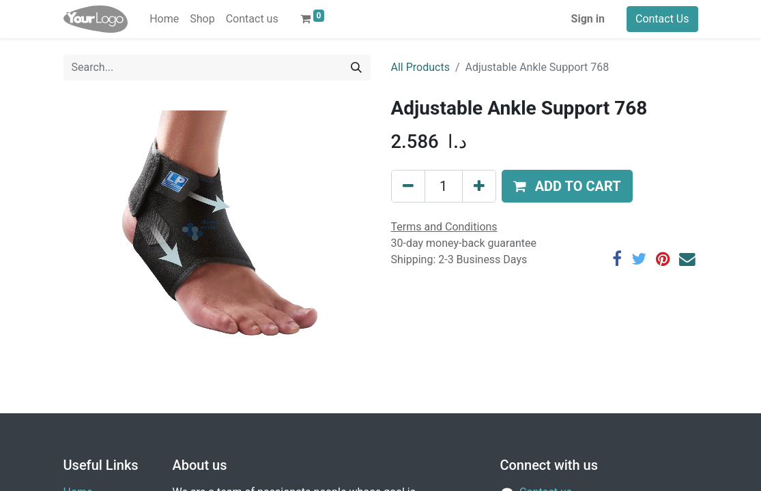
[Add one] (479, 186)
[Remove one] (408, 186)
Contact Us (662, 18)
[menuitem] (164, 19)
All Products (420, 67)
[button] (567, 186)
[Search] (356, 67)
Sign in (588, 18)
